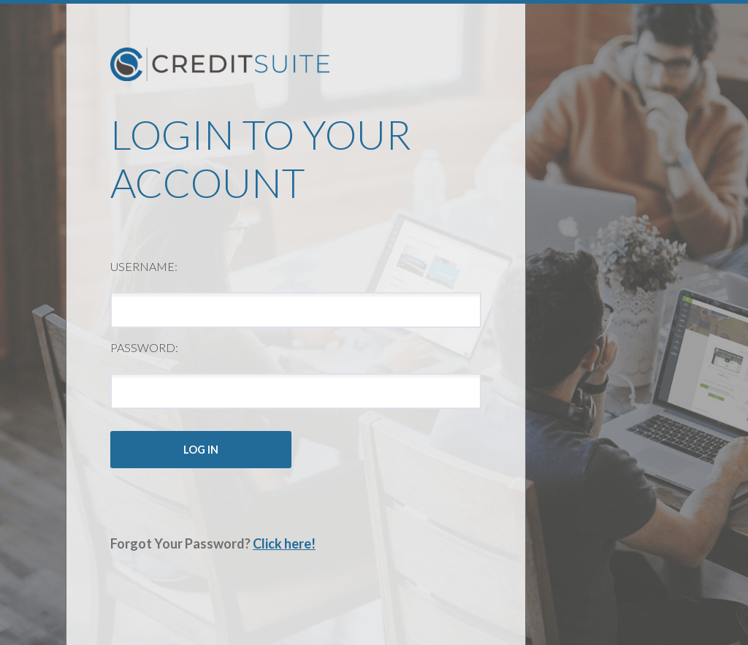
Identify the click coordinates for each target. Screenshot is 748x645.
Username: (144, 266)
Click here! (284, 543)
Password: (144, 347)
